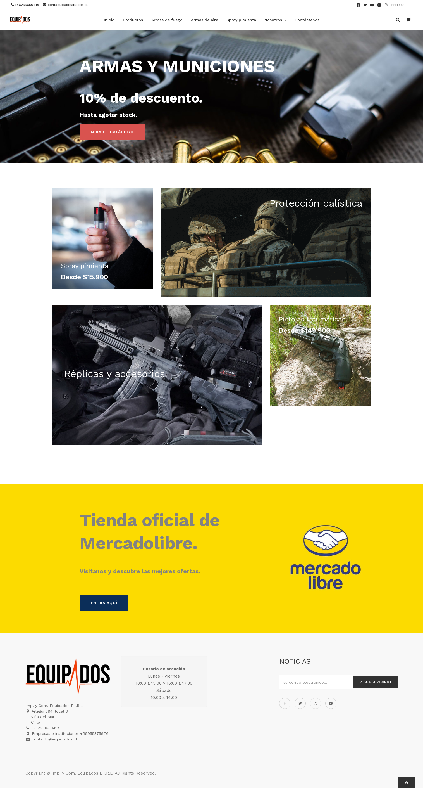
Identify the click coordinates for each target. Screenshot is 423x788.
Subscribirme (376, 682)
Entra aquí (104, 602)
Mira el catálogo (112, 132)
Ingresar (394, 5)
